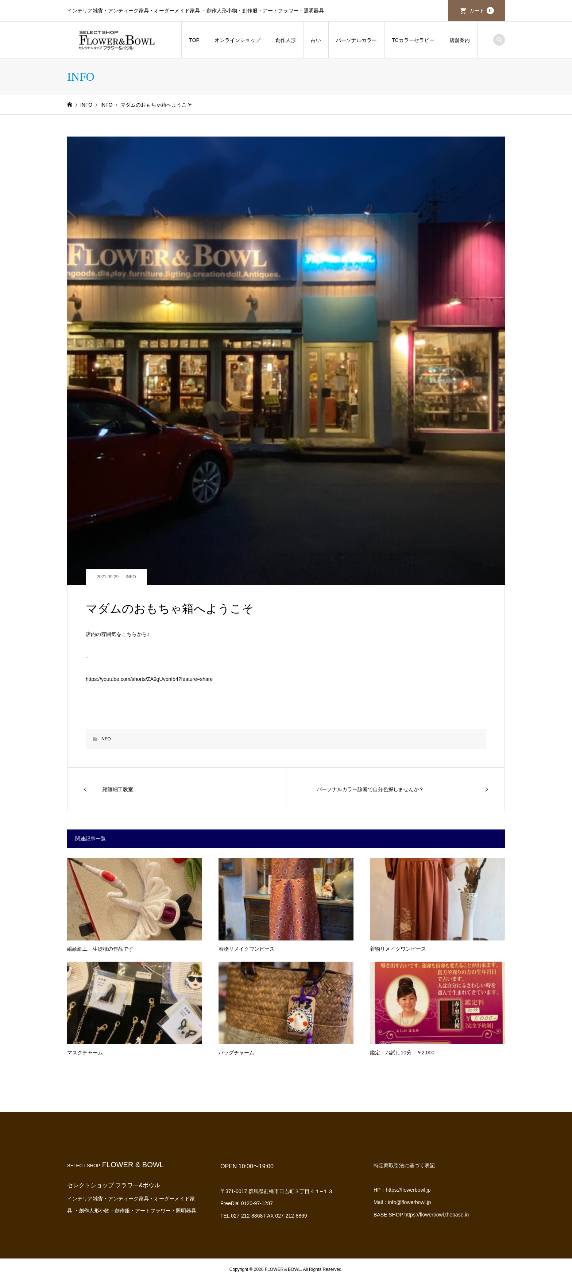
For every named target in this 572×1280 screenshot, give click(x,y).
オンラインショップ (237, 40)
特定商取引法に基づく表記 (404, 1165)
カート (481, 10)
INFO (130, 576)
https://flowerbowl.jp (408, 1190)
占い (316, 40)
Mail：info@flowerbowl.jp (402, 1202)
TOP (194, 40)
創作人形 (285, 40)
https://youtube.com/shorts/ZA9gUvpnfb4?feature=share (149, 679)
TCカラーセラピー (413, 40)
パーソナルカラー (356, 40)
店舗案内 (459, 40)
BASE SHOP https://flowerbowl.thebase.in (421, 1215)
